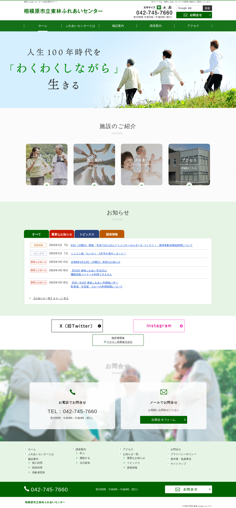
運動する (85, 458)
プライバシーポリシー (183, 454)
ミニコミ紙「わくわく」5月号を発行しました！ (98, 253)
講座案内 (81, 449)
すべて (36, 234)
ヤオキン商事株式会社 (120, 341)
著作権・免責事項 (181, 458)
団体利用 (37, 467)
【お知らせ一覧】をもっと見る (50, 298)
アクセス (128, 449)
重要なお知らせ (61, 234)
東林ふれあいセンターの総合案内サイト (40, 2)
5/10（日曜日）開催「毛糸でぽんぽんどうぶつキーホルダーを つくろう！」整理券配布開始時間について (132, 245)
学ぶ (82, 453)
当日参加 (85, 462)
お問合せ (194, 15)
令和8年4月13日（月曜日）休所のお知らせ (95, 262)
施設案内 (33, 458)
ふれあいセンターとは (41, 454)
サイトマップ (178, 463)
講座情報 (112, 234)
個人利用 (37, 462)
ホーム (32, 449)
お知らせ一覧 (130, 454)
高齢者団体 (38, 472)
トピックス (86, 234)
